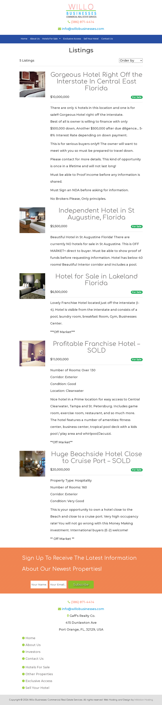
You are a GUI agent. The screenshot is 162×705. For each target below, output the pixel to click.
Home (24, 38)
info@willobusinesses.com (83, 29)
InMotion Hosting (143, 700)
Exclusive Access (72, 38)
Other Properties (39, 674)
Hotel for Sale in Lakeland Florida (96, 280)
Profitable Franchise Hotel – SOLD (96, 347)
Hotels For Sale (51, 38)
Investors (32, 652)
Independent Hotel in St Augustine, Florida (96, 214)
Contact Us (107, 38)
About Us (35, 38)
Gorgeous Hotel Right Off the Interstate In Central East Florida (96, 81)
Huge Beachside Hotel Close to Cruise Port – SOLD (96, 457)
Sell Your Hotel (91, 38)
